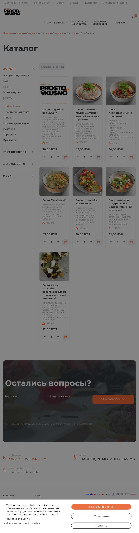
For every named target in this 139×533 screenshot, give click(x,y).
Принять (101, 525)
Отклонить (101, 514)
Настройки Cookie (101, 504)
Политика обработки (18, 517)
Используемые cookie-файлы (23, 522)
